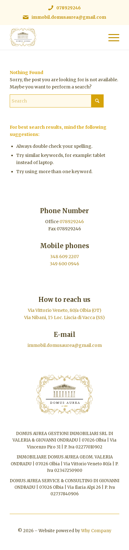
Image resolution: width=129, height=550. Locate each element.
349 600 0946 (64, 264)
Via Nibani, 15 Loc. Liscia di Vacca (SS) (64, 317)
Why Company (96, 530)
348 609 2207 (64, 256)
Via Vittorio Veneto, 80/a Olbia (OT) (64, 310)
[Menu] (110, 37)
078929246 (68, 8)
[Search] (57, 101)
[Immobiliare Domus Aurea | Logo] (53, 37)
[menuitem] (110, 37)
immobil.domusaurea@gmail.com (69, 17)
